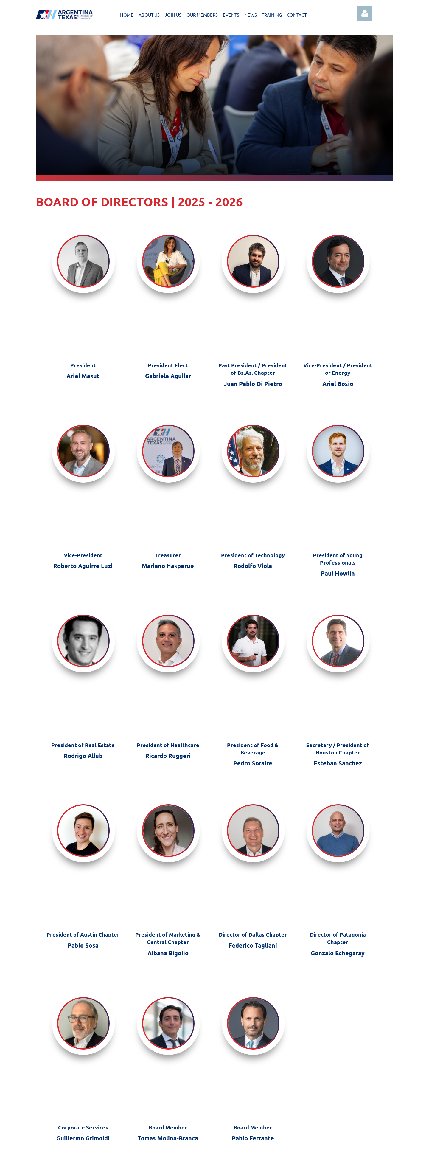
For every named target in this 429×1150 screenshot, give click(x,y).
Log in (365, 13)
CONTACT (297, 15)
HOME (126, 15)
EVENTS (231, 15)
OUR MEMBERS (202, 15)
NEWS (250, 15)
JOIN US (173, 15)
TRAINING (272, 15)
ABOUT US (149, 15)
